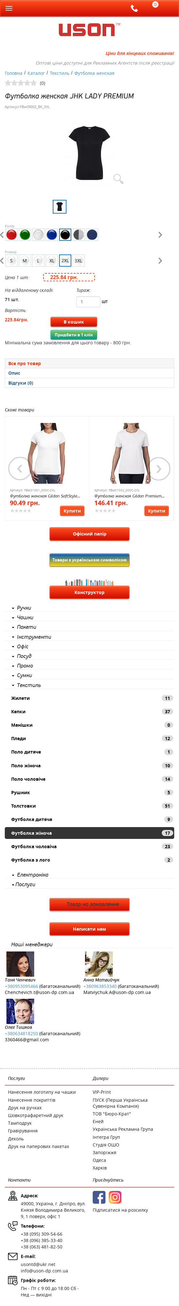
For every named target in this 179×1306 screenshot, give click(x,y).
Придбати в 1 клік (74, 335)
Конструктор (89, 592)
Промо (25, 666)
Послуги (25, 884)
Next (159, 469)
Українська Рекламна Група (123, 1129)
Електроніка (32, 875)
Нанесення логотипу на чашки (42, 1092)
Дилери (100, 1078)
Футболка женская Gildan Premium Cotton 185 (127, 497)
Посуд (24, 656)
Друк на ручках (25, 1108)
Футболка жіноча (92, 833)
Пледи (92, 738)
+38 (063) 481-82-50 (41, 1247)
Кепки (92, 711)
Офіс (22, 647)
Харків (100, 1168)
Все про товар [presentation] (24, 363)
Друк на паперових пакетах (38, 1146)
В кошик (74, 322)
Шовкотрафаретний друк (35, 1115)
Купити (72, 511)
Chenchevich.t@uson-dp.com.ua (39, 992)
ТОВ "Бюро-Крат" (112, 1114)
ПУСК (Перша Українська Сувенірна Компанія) (120, 1103)
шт (105, 301)
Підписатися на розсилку (120, 1210)
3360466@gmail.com (27, 1039)
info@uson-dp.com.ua (44, 1271)
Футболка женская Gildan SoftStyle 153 (43, 497)
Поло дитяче (92, 752)
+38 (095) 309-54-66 (41, 1234)
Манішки (92, 725)
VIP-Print (102, 1092)
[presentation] (89, 373)
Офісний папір (89, 534)
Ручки (24, 608)
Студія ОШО (106, 1145)
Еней (98, 1121)
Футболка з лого (92, 860)
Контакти (19, 1180)
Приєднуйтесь (108, 1180)
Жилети (92, 698)
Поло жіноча (92, 765)
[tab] (89, 363)
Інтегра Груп (106, 1137)
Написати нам (89, 929)
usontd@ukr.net (38, 1264)
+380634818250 (21, 1033)
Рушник (92, 792)
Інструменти (34, 637)
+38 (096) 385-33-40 (41, 1240)
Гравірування (23, 1131)
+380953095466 (21, 986)
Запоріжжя (104, 1152)
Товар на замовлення (92, 904)
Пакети (26, 627)
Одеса (99, 1160)
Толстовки (92, 806)
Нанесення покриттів (31, 1100)
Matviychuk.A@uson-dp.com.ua (117, 992)
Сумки (24, 675)
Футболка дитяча (92, 819)
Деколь (16, 1139)
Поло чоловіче (92, 779)
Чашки (25, 617)
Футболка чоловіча (92, 846)
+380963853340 (100, 986)
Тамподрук (20, 1123)
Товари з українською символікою (89, 560)
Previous (20, 469)
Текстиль (29, 685)
